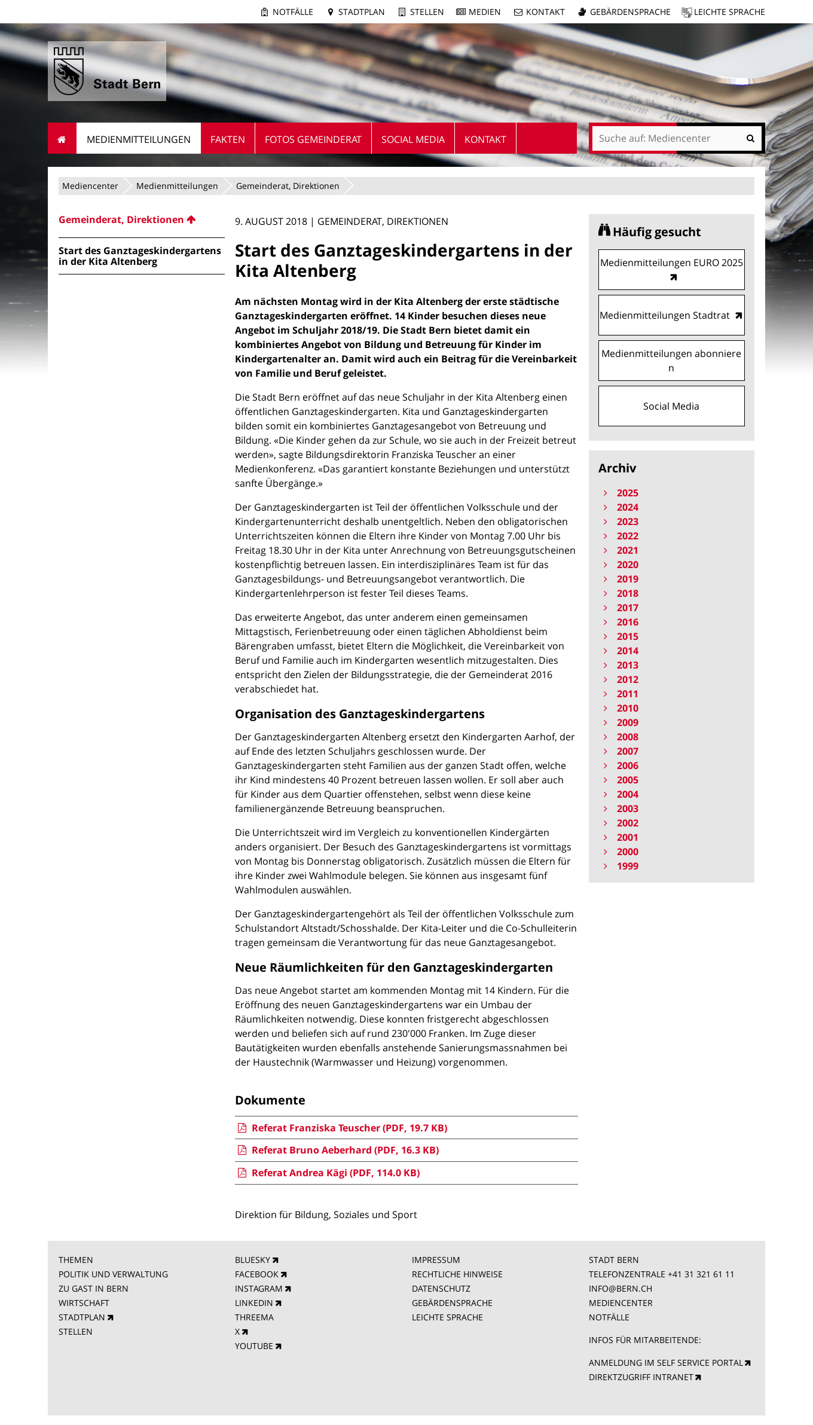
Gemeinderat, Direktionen (288, 185)
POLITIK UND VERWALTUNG (113, 1274)
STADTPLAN (82, 1317)
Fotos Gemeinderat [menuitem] (313, 139)
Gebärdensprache (630, 11)
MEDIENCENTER (621, 1302)
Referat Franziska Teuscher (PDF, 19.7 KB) (341, 1127)
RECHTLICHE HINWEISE (457, 1274)
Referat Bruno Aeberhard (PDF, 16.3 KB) (336, 1150)
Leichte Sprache (729, 11)
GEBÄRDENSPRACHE (452, 1302)
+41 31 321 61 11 (701, 1274)
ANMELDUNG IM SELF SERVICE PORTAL (666, 1362)
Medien (485, 11)
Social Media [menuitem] (413, 139)
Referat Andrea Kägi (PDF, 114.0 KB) (327, 1172)
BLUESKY (252, 1259)
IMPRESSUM (436, 1259)
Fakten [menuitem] (227, 139)
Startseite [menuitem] (62, 138)
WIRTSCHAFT (84, 1302)
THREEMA (254, 1317)
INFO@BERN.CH (620, 1288)
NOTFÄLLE (609, 1317)
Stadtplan (361, 11)
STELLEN (76, 1331)
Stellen (427, 11)
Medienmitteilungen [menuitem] (139, 139)
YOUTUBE (254, 1345)
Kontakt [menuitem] (485, 139)
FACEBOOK (257, 1274)
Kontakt (545, 11)
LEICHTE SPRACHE (447, 1317)
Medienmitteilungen (177, 185)
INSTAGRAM (259, 1288)
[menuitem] (142, 219)
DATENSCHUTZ (441, 1288)
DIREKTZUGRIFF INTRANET (641, 1377)
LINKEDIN (254, 1302)
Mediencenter (90, 185)
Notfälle (293, 11)
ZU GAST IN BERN (94, 1288)
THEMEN (76, 1259)
